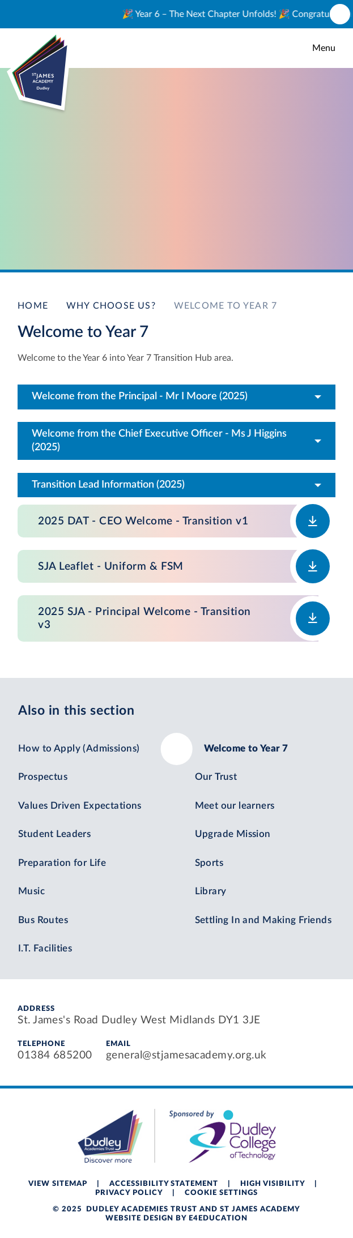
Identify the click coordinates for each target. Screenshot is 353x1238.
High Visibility (272, 1184)
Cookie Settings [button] (221, 1193)
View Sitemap (57, 1184)
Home (33, 305)
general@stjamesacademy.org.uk (186, 1055)
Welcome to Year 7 (225, 305)
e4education (218, 1218)
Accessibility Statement (163, 1184)
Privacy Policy (129, 1193)
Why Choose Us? (111, 305)
